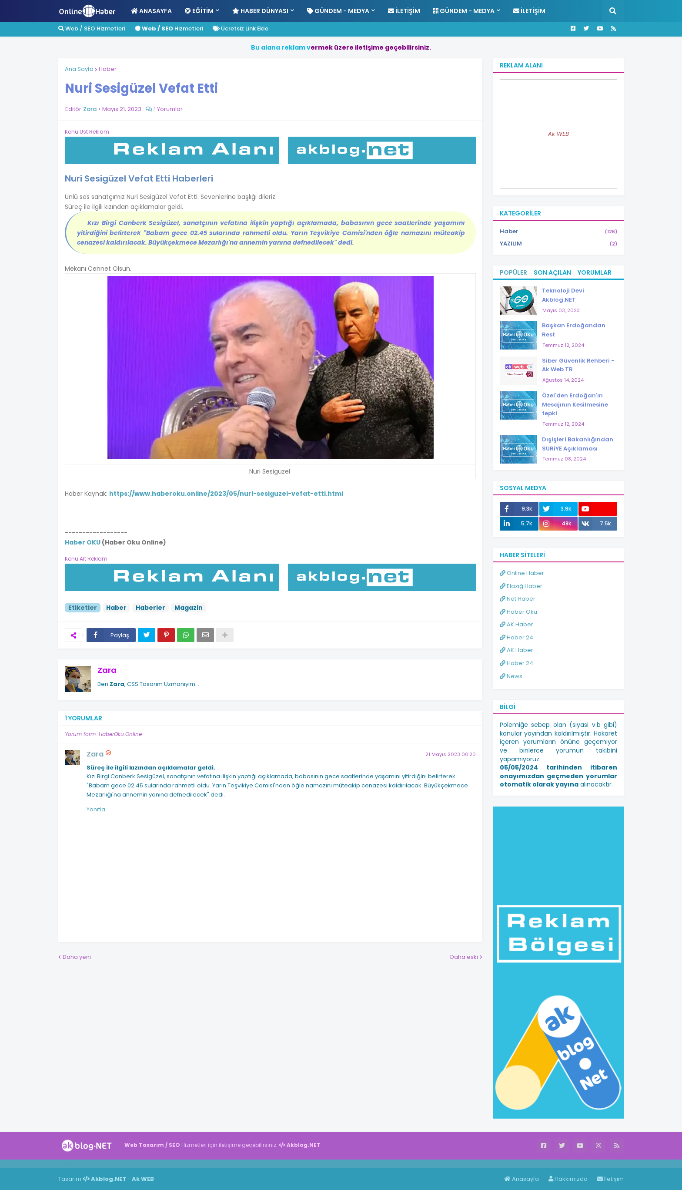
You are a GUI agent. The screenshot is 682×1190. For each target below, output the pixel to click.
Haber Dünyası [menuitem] (260, 11)
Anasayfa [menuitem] (151, 11)
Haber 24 (516, 637)
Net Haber (517, 599)
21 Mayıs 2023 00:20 (450, 754)
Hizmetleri (169, 28)
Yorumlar (595, 272)
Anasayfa (521, 1179)
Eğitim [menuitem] (199, 11)
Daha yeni (77, 957)
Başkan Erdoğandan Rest (573, 330)
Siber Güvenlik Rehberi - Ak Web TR (578, 365)
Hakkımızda (568, 1179)
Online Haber (522, 573)
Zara (107, 670)
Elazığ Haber (521, 586)
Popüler (513, 272)
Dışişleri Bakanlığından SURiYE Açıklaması (577, 444)
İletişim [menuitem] (404, 11)
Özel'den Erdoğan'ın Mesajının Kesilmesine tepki (575, 404)
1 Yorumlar (168, 109)
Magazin (188, 607)
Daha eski (464, 957)
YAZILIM (558, 243)
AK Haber (516, 624)
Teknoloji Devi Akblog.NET (563, 295)
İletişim (610, 1179)
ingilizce (90, 1163)
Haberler (150, 607)
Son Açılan (552, 272)
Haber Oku (518, 612)
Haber (108, 69)
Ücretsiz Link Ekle (240, 28)
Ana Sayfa (79, 69)
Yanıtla (96, 809)
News (511, 676)
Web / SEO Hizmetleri (91, 28)
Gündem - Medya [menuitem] (338, 11)
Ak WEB (558, 134)
